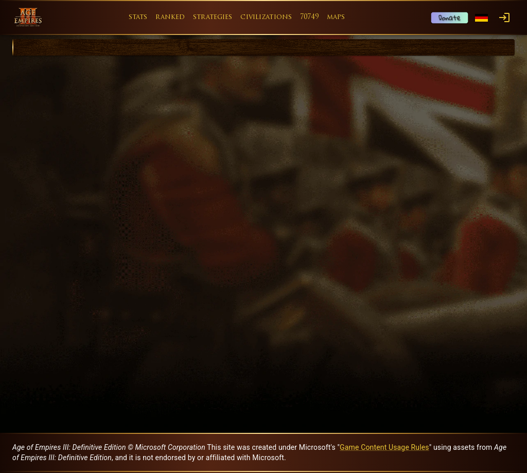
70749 (309, 17)
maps (336, 17)
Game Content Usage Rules (384, 447)
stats (138, 17)
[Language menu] (481, 17)
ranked (170, 17)
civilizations (266, 17)
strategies (212, 17)
